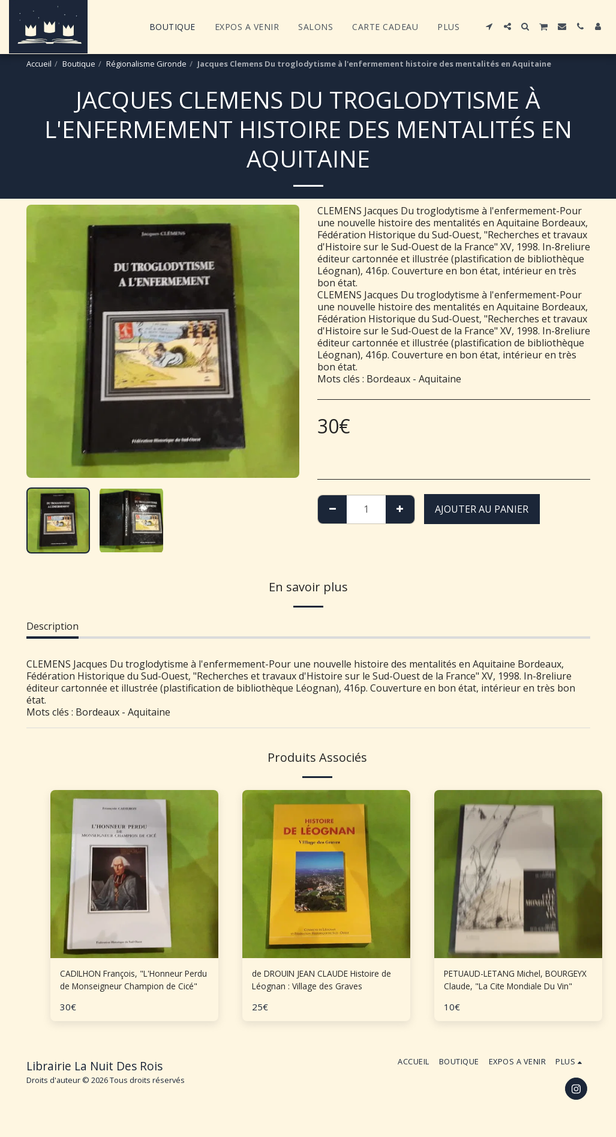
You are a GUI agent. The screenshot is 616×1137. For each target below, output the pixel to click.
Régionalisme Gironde (146, 63)
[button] (489, 26)
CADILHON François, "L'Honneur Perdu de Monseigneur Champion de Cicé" (133, 982)
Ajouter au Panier (481, 509)
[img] (326, 874)
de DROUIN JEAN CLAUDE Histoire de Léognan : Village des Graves (325, 982)
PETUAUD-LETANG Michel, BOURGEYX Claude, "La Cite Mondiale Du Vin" (505, 982)
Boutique (78, 63)
